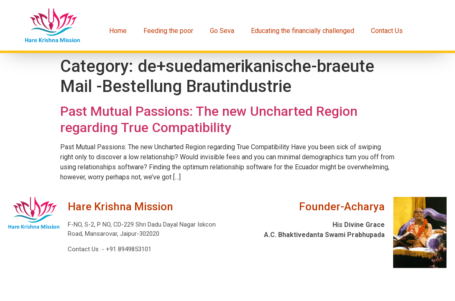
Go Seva (222, 31)
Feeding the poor (168, 31)
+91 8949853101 (127, 249)
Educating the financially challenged (302, 31)
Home (118, 31)
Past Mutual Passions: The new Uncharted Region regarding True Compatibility (209, 119)
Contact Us (387, 31)
